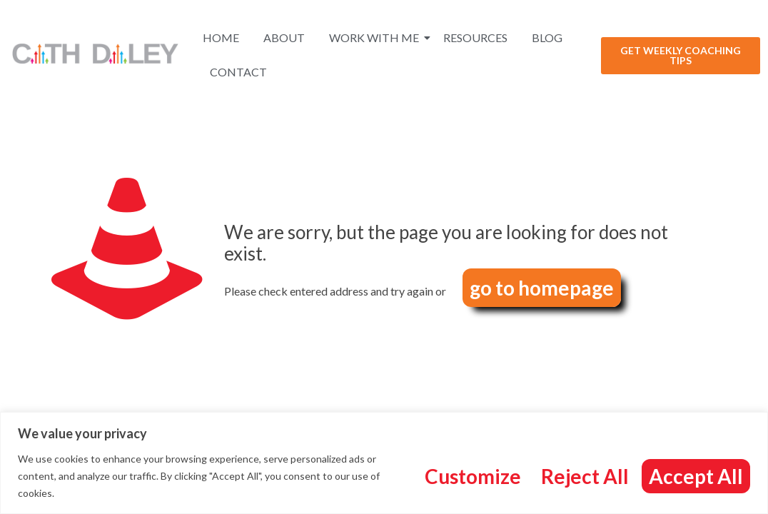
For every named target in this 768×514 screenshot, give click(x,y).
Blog (547, 37)
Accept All (696, 476)
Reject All (585, 476)
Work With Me (376, 37)
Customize (473, 476)
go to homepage (542, 288)
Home (221, 37)
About (284, 37)
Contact (238, 72)
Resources (475, 37)
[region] (384, 463)
